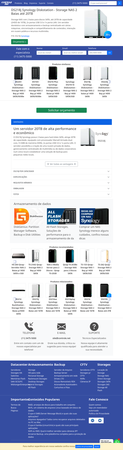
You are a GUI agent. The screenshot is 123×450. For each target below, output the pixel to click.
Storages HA (16, 372)
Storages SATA (103, 381)
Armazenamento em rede (66, 375)
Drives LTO (59, 378)
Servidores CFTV (87, 370)
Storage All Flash (102, 389)
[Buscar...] (103, 3)
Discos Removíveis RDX (64, 381)
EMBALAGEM (18, 188)
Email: (65, 48)
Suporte (42, 3)
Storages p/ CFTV (85, 374)
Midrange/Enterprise (18, 384)
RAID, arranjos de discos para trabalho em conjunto (51, 404)
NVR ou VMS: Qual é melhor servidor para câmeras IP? (53, 431)
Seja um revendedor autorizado (98, 409)
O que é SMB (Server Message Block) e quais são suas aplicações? (52, 415)
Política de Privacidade (99, 413)
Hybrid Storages (35, 384)
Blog (26, 3)
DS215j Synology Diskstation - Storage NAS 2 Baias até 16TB (36, 305)
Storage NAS (103, 375)
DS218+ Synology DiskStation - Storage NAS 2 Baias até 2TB (104, 305)
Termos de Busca (15, 406)
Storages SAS (103, 384)
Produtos (18, 3)
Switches (15, 375)
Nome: (40, 48)
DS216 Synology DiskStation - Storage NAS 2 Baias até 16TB (87, 305)
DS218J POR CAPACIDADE (23, 171)
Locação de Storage (102, 371)
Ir (119, 3)
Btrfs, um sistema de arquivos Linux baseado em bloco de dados (54, 409)
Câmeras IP (85, 381)
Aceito (97, 446)
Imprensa (33, 3)
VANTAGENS (18, 122)
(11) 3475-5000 (80, 3)
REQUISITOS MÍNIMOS (22, 183)
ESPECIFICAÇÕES (20, 177)
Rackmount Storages (37, 378)
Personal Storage (36, 375)
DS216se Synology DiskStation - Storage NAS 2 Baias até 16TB (53, 305)
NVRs (82, 378)
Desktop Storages (36, 381)
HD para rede (34, 372)
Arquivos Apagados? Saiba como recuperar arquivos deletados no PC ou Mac (56, 421)
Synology (25, 36)
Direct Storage (104, 378)
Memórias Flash (18, 378)
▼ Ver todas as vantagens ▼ (61, 164)
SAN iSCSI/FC (17, 381)
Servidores (15, 370)
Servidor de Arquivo (63, 370)
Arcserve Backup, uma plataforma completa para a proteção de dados (57, 435)
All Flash (32, 387)
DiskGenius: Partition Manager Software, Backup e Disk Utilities (27, 230)
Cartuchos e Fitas (62, 387)
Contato (50, 3)
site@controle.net (61, 338)
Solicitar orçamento (61, 110)
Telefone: (92, 48)
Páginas (14, 410)
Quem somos (95, 404)
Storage (31, 370)
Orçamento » (19, 41)
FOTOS (16, 194)
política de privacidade (84, 446)
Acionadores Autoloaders (65, 384)
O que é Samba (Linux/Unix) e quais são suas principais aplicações (53, 426)
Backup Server (60, 372)
